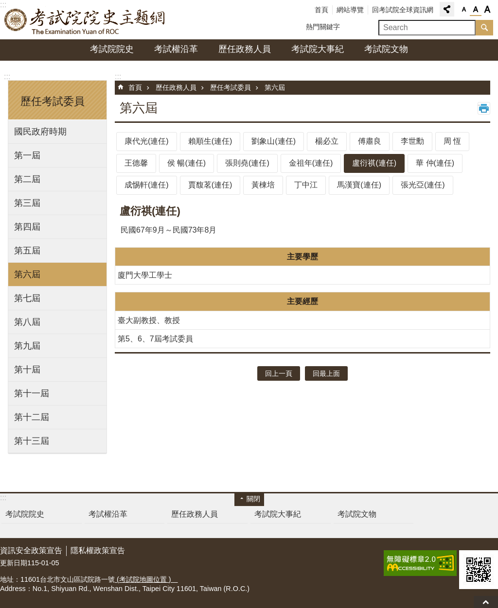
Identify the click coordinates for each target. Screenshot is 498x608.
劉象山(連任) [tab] (273, 141)
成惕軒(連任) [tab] (146, 185)
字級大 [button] (487, 9)
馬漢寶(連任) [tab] (359, 185)
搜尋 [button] (484, 27)
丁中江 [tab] (306, 185)
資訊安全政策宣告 (31, 550)
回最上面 (486, 602)
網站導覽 (350, 10)
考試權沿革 (176, 49)
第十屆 (27, 369)
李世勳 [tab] (412, 141)
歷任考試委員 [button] (52, 101)
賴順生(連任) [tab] (210, 141)
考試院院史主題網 (85, 19)
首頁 (321, 10)
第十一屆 (31, 393)
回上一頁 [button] (278, 373)
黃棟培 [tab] (263, 185)
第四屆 (27, 227)
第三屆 (27, 203)
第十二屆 (31, 417)
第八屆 (27, 322)
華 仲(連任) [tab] (435, 163)
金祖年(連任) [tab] (311, 163)
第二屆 (27, 179)
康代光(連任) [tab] (146, 141)
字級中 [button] (475, 9)
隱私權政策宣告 (98, 550)
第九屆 (27, 346)
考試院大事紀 (317, 49)
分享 (447, 9)
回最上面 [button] (326, 373)
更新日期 (13, 563)
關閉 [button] (253, 499)
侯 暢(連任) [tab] (186, 163)
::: (7, 76)
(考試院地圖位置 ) (146, 579)
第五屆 (27, 250)
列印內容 (484, 108)
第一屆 (27, 155)
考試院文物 (386, 49)
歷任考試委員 (230, 87)
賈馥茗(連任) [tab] (210, 185)
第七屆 (27, 298)
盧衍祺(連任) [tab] (374, 163)
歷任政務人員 (244, 49)
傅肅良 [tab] (369, 141)
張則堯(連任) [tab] (247, 163)
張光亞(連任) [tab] (423, 185)
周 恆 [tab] (452, 141)
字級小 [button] (464, 9)
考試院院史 (112, 49)
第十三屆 (31, 441)
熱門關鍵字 (323, 27)
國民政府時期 (40, 131)
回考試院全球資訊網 (402, 10)
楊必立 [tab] (326, 141)
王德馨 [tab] (136, 163)
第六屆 (27, 274)
